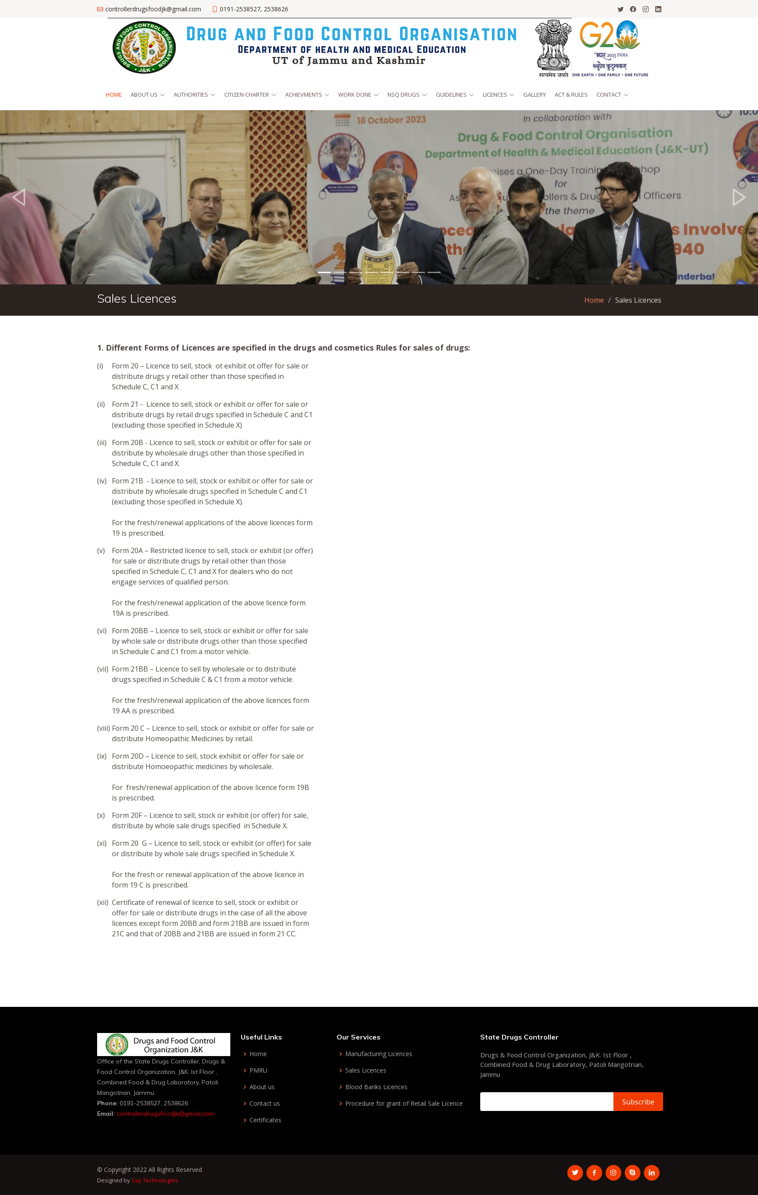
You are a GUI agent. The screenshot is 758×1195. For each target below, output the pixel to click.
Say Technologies (154, 1180)
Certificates (265, 1120)
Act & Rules (571, 94)
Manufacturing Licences (378, 1054)
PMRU (258, 1070)
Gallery (534, 94)
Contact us (264, 1103)
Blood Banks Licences (376, 1087)
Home (114, 94)
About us (262, 1087)
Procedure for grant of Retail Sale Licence (404, 1103)
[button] (19, 197)
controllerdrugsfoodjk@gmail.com (165, 1113)
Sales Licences (365, 1070)
